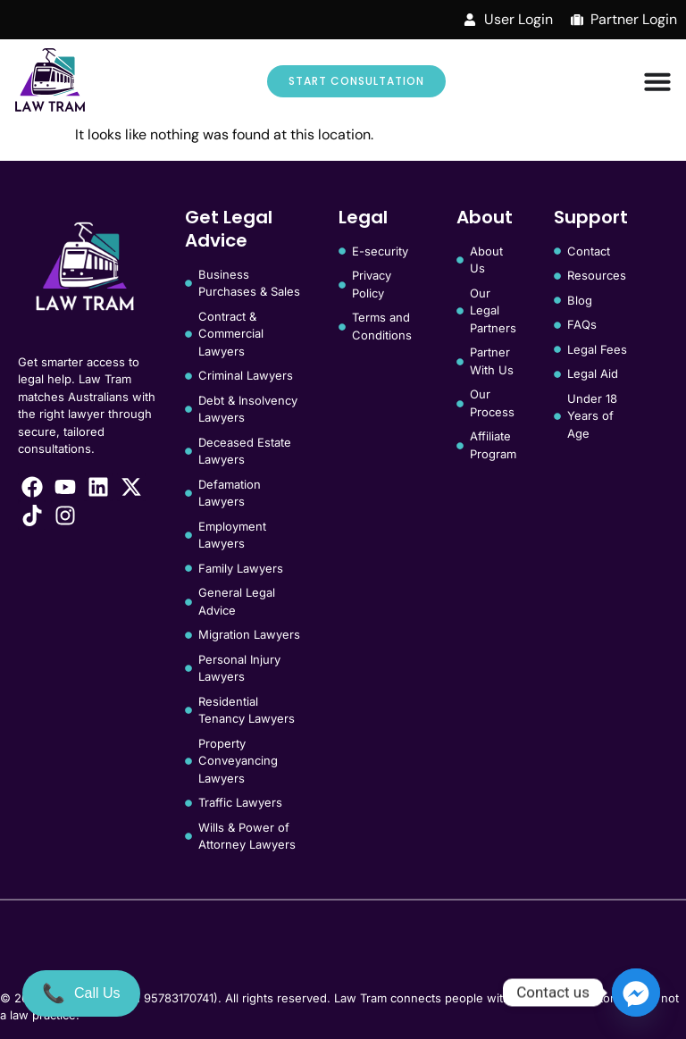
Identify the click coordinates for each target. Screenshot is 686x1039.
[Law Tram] (50, 81)
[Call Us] (81, 993)
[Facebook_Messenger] (636, 992)
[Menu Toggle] (657, 81)
